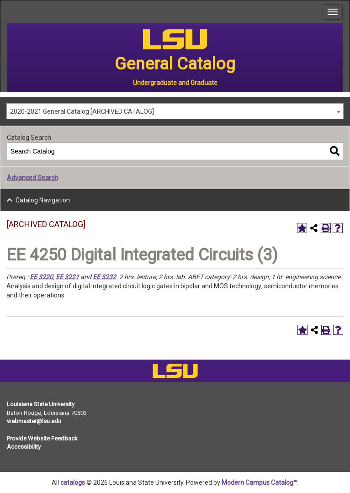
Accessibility (24, 446)
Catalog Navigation (43, 200)
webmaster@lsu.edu (34, 421)
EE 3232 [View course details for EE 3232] (104, 277)
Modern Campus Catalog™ (259, 482)
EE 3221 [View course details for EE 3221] (67, 277)
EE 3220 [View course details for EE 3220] (41, 277)
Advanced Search (32, 177)
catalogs (72, 482)
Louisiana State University (40, 404)
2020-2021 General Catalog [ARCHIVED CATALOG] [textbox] (82, 111)
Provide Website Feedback (42, 438)
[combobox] (175, 111)
